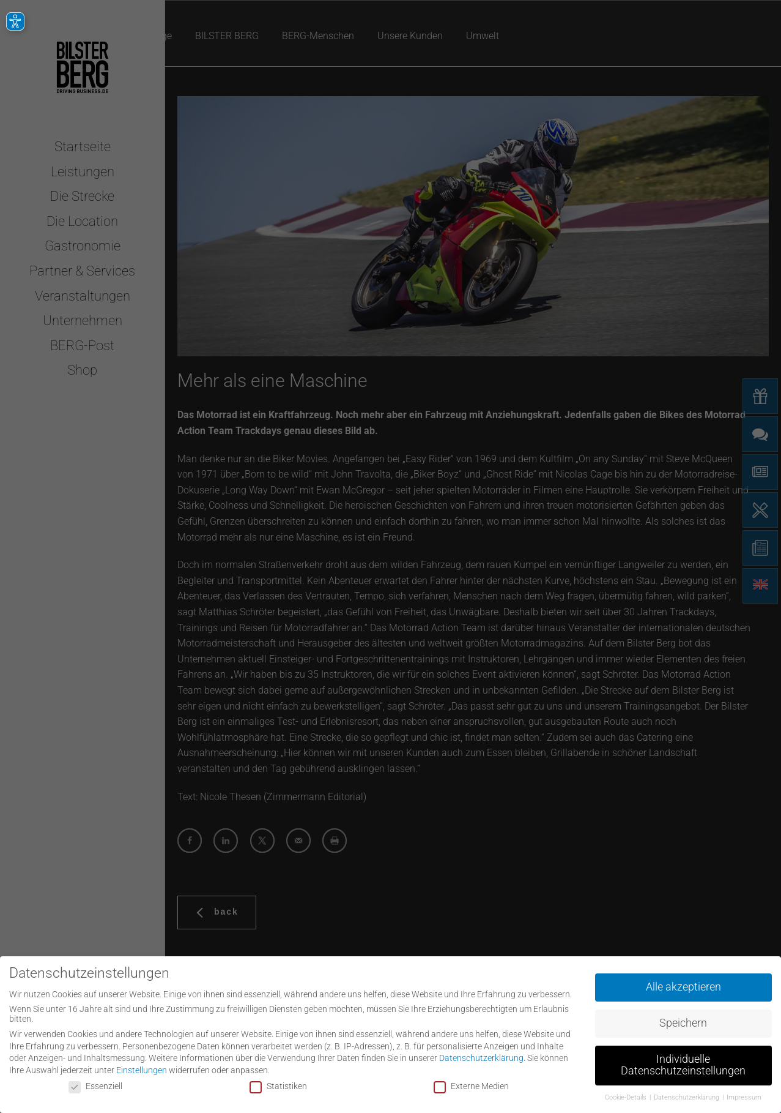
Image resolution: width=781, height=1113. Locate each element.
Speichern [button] (683, 1020)
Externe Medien (471, 1083)
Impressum (744, 1095)
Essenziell (95, 1083)
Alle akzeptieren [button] (683, 984)
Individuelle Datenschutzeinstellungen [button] (683, 1063)
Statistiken (278, 1083)
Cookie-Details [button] (626, 1095)
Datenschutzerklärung (481, 1055)
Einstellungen (141, 1068)
